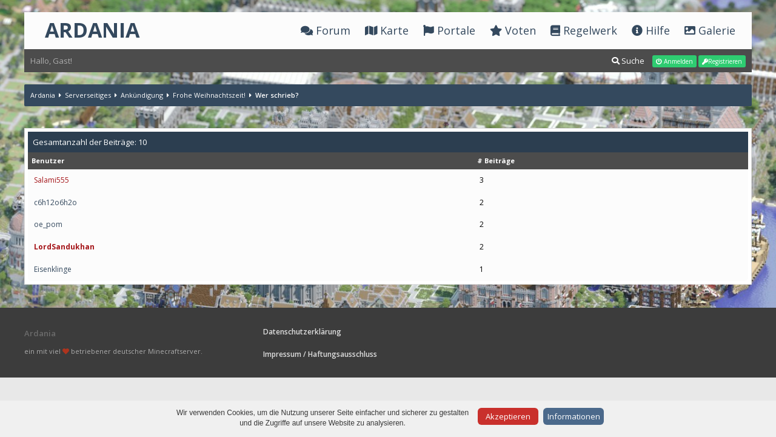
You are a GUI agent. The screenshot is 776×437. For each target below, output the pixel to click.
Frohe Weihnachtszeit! (209, 95)
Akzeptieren (508, 416)
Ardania (42, 95)
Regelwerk (583, 30)
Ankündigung (142, 95)
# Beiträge (496, 160)
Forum (325, 30)
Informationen (573, 416)
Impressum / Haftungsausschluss (320, 354)
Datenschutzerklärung (302, 332)
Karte (387, 30)
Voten (513, 30)
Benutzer (48, 160)
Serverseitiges (88, 95)
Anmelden (674, 61)
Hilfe (651, 30)
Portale (449, 30)
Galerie (709, 30)
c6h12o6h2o (55, 202)
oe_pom (48, 224)
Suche (628, 60)
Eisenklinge (53, 269)
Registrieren (722, 61)
